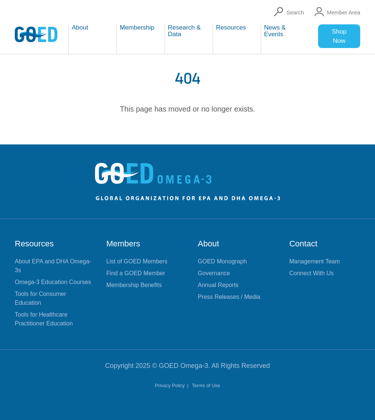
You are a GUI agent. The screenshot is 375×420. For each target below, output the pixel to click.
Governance (214, 273)
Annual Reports (218, 285)
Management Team (314, 261)
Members (123, 243)
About (208, 243)
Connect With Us (311, 273)
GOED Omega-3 (183, 365)
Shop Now (339, 36)
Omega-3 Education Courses (53, 282)
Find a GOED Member (135, 273)
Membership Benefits (134, 285)
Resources (34, 243)
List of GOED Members (136, 261)
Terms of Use (206, 385)
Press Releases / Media (229, 297)
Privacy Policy (170, 385)
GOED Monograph (222, 261)
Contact (303, 243)
